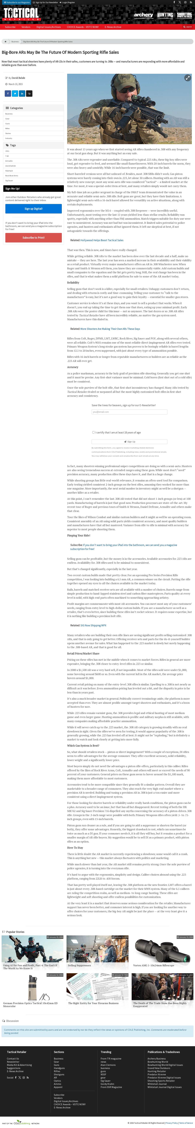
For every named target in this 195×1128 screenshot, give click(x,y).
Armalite (8, 161)
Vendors (26, 26)
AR (55, 1077)
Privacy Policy (172, 1123)
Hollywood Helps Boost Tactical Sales (101, 240)
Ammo (57, 1083)
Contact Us (13, 1058)
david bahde (10, 166)
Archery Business (157, 1058)
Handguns (59, 1068)
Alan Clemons (108, 1064)
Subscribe (10, 26)
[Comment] (29, 93)
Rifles (7, 128)
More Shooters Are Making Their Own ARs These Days (110, 329)
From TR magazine (111, 1058)
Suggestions (13, 1068)
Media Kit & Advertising (19, 1064)
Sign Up (129, 441)
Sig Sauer (9, 180)
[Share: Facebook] (8, 93)
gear (103, 1077)
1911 (7, 151)
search (187, 26)
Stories (8, 133)
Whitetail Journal (157, 1083)
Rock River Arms (11, 175)
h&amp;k (9, 170)
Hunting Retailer (157, 1071)
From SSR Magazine (111, 1087)
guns (103, 1071)
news (103, 1061)
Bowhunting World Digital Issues (165, 1064)
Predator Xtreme (157, 1074)
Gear (7, 118)
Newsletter (13, 1061)
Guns (7, 123)
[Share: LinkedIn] (22, 93)
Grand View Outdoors (159, 1068)
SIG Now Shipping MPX (93, 625)
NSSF (103, 1074)
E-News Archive (113, 26)
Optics (57, 1080)
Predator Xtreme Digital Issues (164, 1077)
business (105, 1068)
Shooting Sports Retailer (161, 1080)
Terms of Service (186, 1123)
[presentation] (129, 422)
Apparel (58, 1087)
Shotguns (59, 1074)
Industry (8, 138)
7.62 (7, 156)
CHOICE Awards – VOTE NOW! (83, 26)
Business (15, 41)
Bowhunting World (158, 1061)
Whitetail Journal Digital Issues (165, 1087)
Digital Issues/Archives (49, 26)
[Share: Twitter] (15, 93)
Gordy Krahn (107, 1083)
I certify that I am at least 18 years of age (116, 432)
